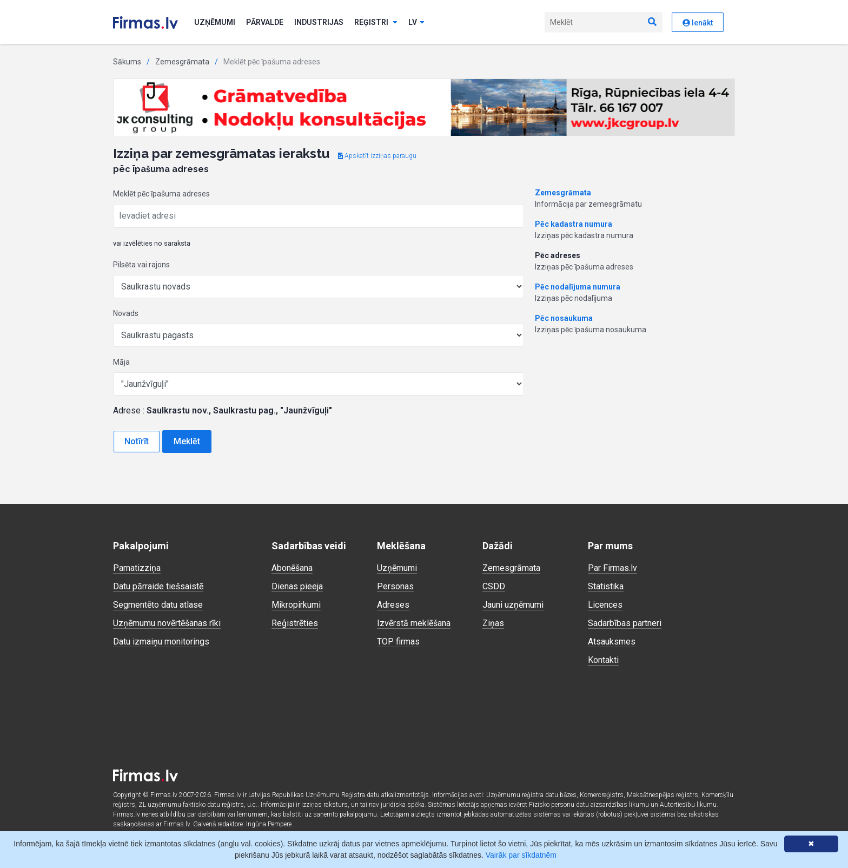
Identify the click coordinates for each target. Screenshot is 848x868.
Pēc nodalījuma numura (577, 286)
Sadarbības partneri (624, 623)
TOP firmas (398, 641)
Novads (125, 313)
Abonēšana (292, 568)
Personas (395, 586)
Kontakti (603, 660)
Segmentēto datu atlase (158, 605)
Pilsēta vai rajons (141, 264)
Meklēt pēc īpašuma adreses (161, 193)
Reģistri (376, 22)
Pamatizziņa (137, 568)
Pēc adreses (557, 255)
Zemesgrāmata (182, 61)
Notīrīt (136, 441)
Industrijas (318, 22)
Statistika (606, 586)
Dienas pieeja (297, 586)
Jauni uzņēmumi (513, 605)
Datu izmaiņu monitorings (161, 641)
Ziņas (493, 623)
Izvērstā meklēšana (414, 623)
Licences (605, 605)
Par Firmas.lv (612, 568)
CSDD (493, 586)
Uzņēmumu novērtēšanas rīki (167, 623)
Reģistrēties (294, 623)
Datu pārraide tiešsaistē (158, 586)
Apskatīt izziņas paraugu (377, 156)
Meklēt (187, 441)
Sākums (127, 61)
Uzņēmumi (214, 22)
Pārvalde (264, 22)
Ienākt (698, 22)
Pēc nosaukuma (564, 318)
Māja (121, 362)
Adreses (393, 605)
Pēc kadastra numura (573, 224)
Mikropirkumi (296, 605)
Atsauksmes (611, 641)
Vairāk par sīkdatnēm (521, 855)
